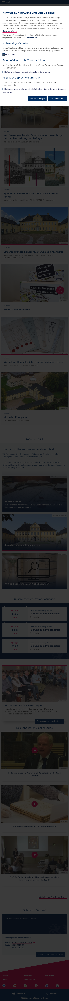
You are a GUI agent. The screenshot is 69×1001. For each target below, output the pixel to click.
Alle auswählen (57, 99)
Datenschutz (8, 31)
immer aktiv (10, 55)
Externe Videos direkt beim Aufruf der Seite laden (27, 72)
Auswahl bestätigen (37, 99)
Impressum (32, 38)
